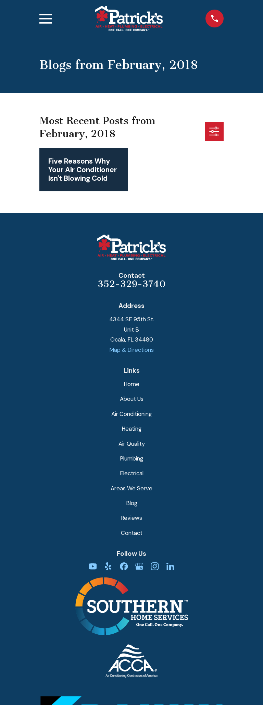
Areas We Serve (131, 488)
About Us (131, 399)
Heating (131, 428)
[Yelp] (108, 566)
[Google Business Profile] (139, 566)
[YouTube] (93, 566)
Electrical (131, 473)
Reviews (131, 518)
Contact (131, 533)
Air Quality (131, 443)
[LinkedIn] (170, 566)
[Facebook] (124, 566)
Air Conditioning (131, 414)
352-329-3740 (132, 283)
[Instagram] (155, 566)
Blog (131, 503)
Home (131, 384)
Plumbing (131, 458)
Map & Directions (131, 350)
